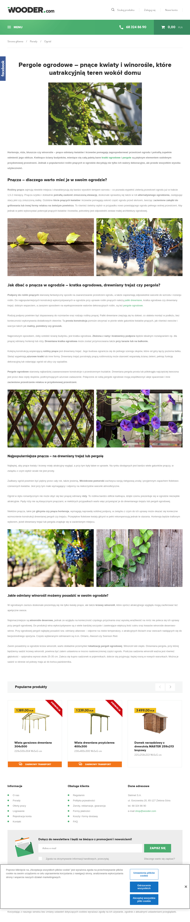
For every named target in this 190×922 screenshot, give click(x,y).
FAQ (75, 821)
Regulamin (79, 795)
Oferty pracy (19, 805)
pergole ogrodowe (133, 305)
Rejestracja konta (22, 816)
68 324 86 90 (139, 805)
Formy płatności (81, 811)
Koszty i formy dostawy (85, 816)
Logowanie (19, 811)
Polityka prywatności (84, 800)
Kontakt (17, 821)
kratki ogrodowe (111, 157)
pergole (126, 157)
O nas (16, 795)
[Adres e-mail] (90, 848)
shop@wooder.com (145, 811)
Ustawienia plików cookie (144, 876)
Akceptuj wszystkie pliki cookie (144, 902)
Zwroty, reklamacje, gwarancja (89, 805)
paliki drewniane (133, 300)
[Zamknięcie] (186, 888)
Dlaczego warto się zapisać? (159, 858)
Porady (16, 800)
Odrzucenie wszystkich (144, 889)
